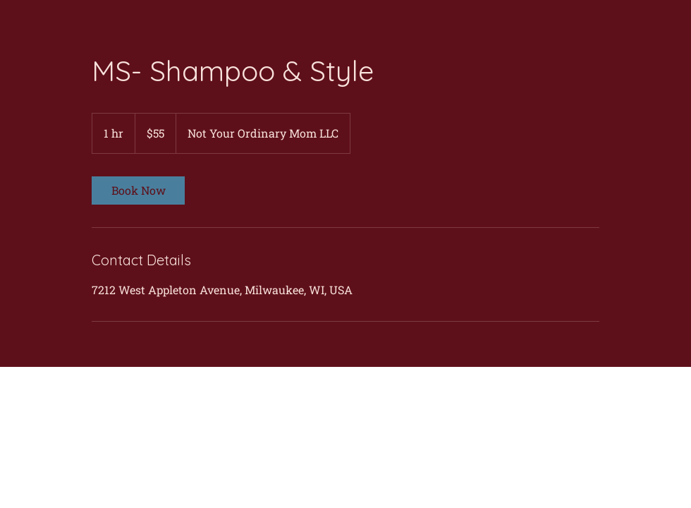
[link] (138, 190)
